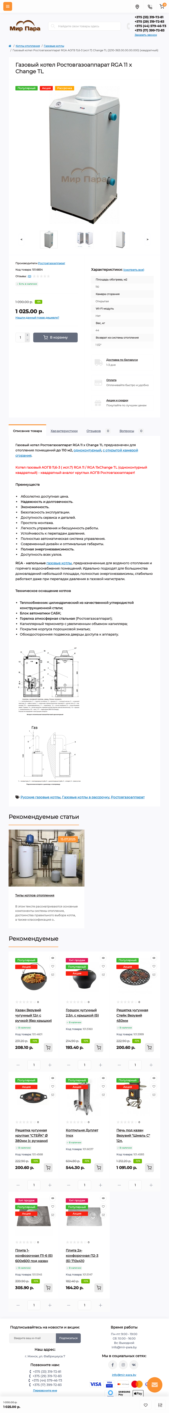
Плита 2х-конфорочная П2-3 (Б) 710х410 (82, 1255)
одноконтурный (87, 450)
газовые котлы (59, 563)
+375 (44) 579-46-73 (150, 26)
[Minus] (27, 340)
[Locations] (137, 6)
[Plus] (27, 335)
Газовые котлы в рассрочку (85, 797)
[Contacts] (149, 6)
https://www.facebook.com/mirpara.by (113, 1365)
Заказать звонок (146, 35)
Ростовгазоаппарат (51, 263)
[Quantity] (20, 337)
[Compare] (52, 974)
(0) (29, 276)
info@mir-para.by (124, 1374)
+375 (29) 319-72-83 (149, 22)
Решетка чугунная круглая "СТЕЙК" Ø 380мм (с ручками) (31, 1135)
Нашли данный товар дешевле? (37, 317)
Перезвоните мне (45, 1390)
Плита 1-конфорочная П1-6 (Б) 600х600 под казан (34, 1255)
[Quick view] (52, 958)
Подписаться (68, 1338)
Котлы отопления (28, 46)
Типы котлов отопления (34, 895)
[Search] (53, 26)
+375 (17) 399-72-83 (149, 30)
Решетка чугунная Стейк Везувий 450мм (132, 1015)
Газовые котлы (54, 46)
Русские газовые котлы (40, 797)
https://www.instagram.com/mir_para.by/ (123, 1365)
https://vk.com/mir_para (134, 1365)
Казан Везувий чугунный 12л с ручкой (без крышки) (33, 1015)
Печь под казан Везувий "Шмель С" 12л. (133, 1135)
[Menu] (7, 6)
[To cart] (48, 1047)
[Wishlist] (52, 966)
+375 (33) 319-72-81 (149, 17)
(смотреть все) (133, 269)
